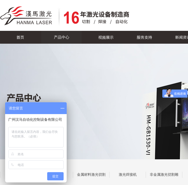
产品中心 (61, 37)
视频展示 (106, 37)
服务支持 (144, 37)
